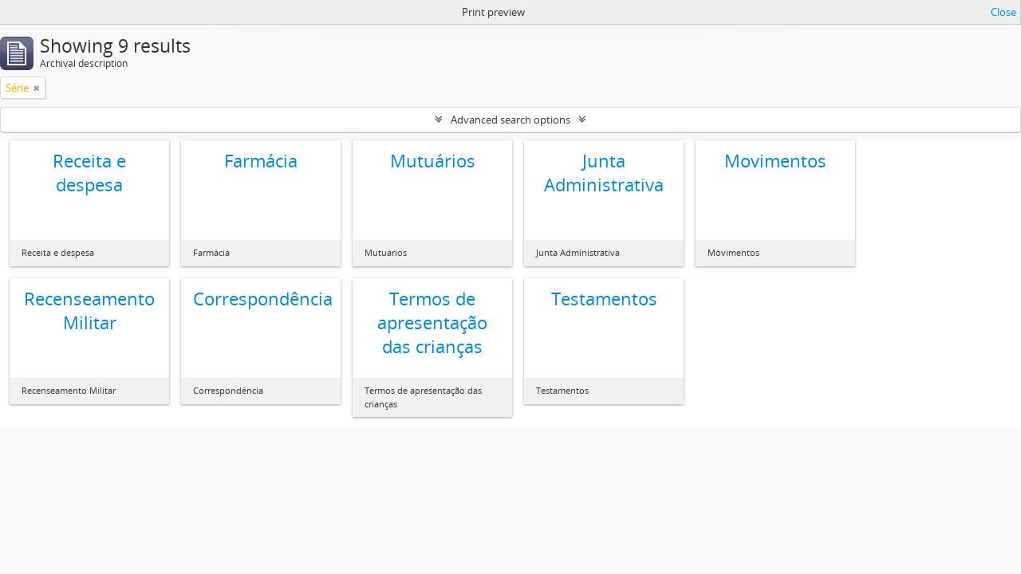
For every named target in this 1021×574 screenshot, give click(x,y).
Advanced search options (510, 119)
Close (1003, 12)
